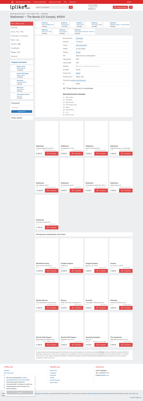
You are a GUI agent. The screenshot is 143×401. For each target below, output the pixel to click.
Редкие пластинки (19, 62)
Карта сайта (54, 382)
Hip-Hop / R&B (16, 44)
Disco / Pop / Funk (17, 32)
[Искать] (71, 7)
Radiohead (79, 38)
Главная (6, 370)
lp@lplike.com (92, 8)
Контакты (72, 2)
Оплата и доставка (39, 2)
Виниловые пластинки (23, 2)
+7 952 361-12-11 (93, 7)
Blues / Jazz (15, 40)
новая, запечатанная (78, 80)
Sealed (78, 73)
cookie (24, 377)
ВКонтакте (53, 370)
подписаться (22, 111)
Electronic (14, 28)
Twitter (52, 377)
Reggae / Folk (15, 52)
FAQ (65, 2)
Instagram (53, 373)
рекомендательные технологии (16, 380)
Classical (14, 56)
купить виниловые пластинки (97, 393)
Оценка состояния (55, 2)
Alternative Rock (81, 45)
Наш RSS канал (55, 380)
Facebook (53, 375)
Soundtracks (15, 48)
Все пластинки (9, 373)
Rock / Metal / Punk (17, 24)
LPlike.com (138, 397)
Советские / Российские (19, 36)
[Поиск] (52, 7)
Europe (78, 52)
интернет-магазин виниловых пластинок (35, 393)
